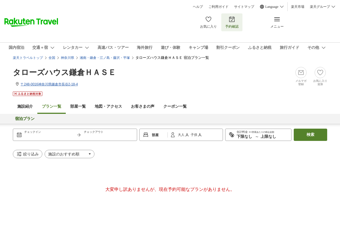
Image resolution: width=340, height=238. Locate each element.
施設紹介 (25, 106)
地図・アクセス (108, 106)
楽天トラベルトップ (28, 58)
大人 (181, 135)
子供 (194, 135)
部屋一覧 (78, 106)
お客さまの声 (142, 106)
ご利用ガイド (218, 7)
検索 (310, 135)
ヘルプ (198, 7)
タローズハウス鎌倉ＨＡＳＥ (64, 72)
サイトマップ (244, 7)
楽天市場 (297, 7)
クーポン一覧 (175, 106)
